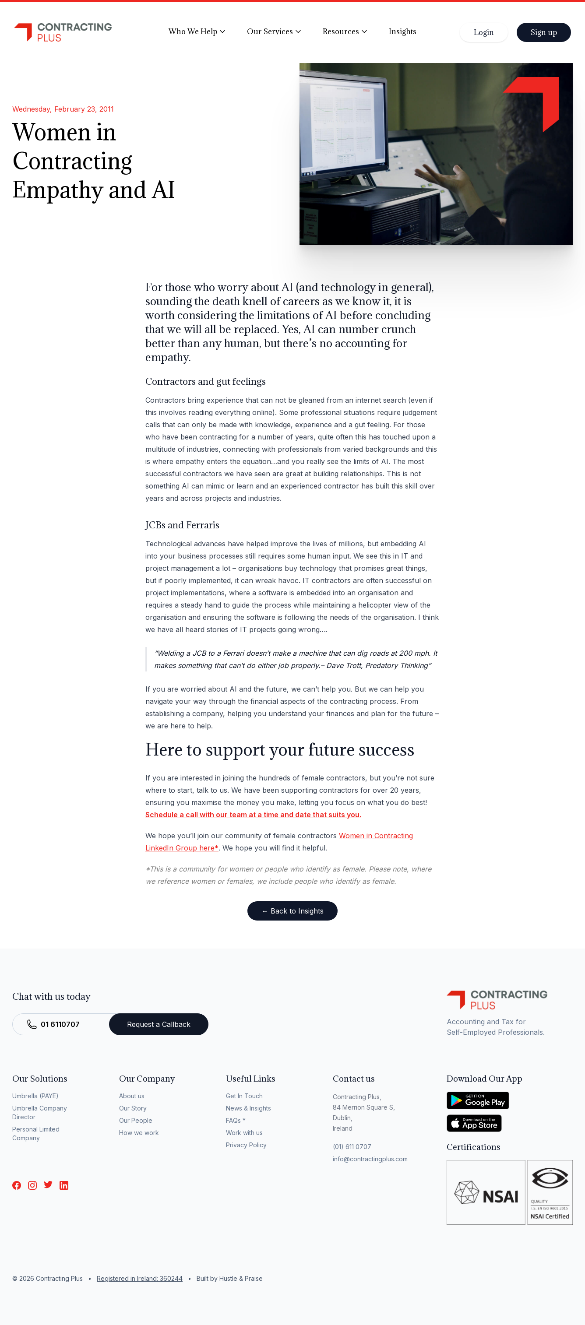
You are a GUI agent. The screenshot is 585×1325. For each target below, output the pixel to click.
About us (131, 1096)
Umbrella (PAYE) (35, 1096)
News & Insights (248, 1108)
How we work (139, 1132)
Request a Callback (158, 1024)
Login (484, 32)
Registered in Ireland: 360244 (140, 1278)
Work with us (244, 1132)
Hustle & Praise (241, 1278)
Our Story (133, 1108)
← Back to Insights (292, 911)
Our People (135, 1120)
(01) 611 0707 (352, 1146)
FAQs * (236, 1120)
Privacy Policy (246, 1145)
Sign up (544, 32)
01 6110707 (60, 1024)
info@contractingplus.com (370, 1159)
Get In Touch (244, 1096)
